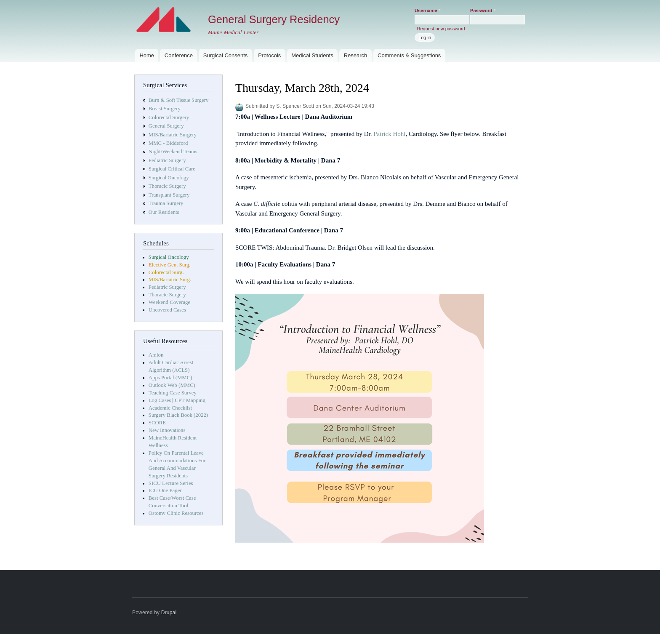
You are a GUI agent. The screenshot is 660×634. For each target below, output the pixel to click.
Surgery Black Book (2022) (178, 415)
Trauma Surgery (166, 203)
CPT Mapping (190, 400)
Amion (156, 355)
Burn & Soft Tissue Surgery (179, 100)
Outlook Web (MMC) (172, 385)
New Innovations (167, 430)
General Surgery (166, 126)
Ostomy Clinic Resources (176, 513)
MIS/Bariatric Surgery (173, 135)
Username (427, 10)
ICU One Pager (165, 490)
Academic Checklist (170, 408)
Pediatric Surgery (167, 160)
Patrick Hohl (389, 134)
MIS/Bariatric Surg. (170, 279)
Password (482, 10)
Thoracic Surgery (167, 186)
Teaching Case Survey (173, 393)
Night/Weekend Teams (173, 152)
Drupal (169, 612)
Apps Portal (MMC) (170, 378)
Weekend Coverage (169, 302)
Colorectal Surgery (169, 117)
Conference (179, 55)
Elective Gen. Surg (169, 265)
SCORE (157, 423)
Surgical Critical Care (172, 169)
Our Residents (164, 212)
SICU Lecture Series (171, 483)
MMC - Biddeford (168, 143)
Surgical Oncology (169, 178)
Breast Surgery (165, 109)
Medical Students (312, 55)
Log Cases (160, 400)
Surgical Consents (225, 55)
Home (146, 55)
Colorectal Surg (165, 272)
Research (355, 55)
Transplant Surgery (169, 195)
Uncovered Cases (167, 310)
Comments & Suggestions (409, 55)
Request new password (441, 28)
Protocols (269, 55)
